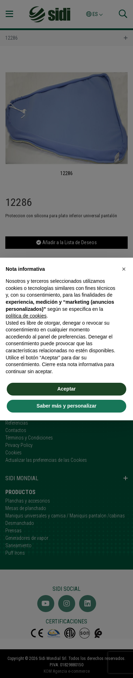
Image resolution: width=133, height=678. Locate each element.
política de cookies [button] (26, 316)
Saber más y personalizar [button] (66, 406)
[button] (123, 269)
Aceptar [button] (66, 389)
